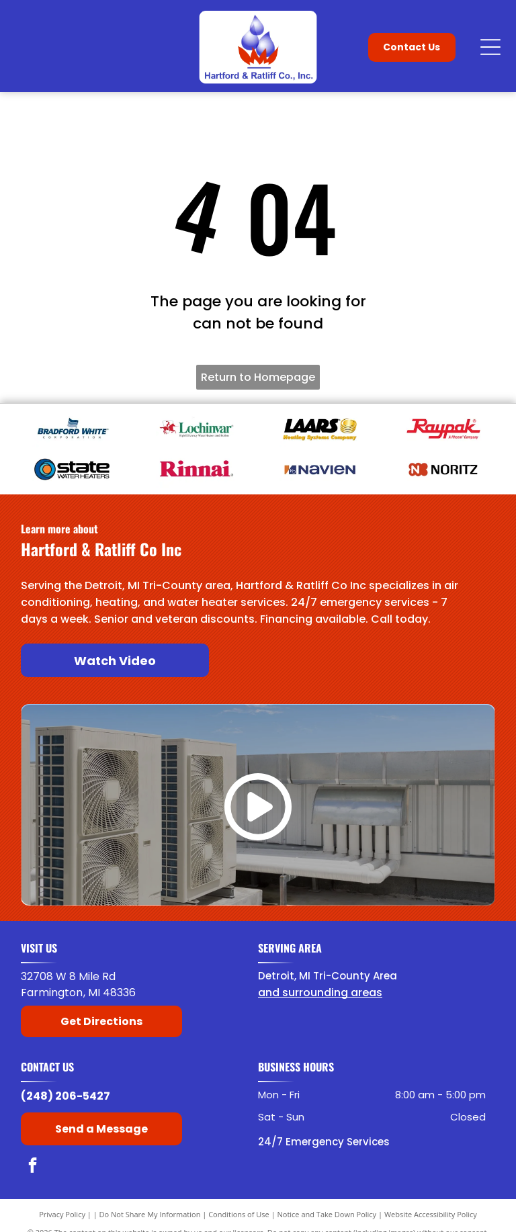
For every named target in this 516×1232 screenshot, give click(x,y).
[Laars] (320, 428)
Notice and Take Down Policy (327, 1214)
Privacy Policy (62, 1214)
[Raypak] (443, 428)
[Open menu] (490, 47)
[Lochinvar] (196, 428)
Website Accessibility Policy (430, 1214)
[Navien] (320, 469)
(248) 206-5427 (65, 1096)
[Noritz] (443, 469)
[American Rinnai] (196, 469)
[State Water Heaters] (72, 469)
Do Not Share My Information (150, 1214)
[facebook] (32, 1166)
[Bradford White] (72, 428)
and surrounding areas (320, 992)
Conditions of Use (238, 1214)
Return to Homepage (258, 377)
